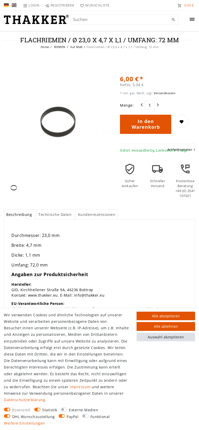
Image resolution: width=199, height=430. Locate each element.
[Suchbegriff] (124, 19)
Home (45, 47)
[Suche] (173, 20)
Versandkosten (164, 93)
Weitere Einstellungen (24, 423)
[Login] (31, 5)
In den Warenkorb (146, 124)
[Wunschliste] (94, 5)
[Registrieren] (60, 5)
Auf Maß (76, 47)
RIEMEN (59, 47)
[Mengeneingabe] (150, 105)
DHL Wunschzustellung (33, 416)
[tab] (19, 214)
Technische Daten (55, 214)
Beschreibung (19, 214)
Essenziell (21, 409)
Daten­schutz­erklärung (24, 399)
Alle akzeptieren (166, 315)
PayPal (73, 416)
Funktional (100, 416)
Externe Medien (83, 409)
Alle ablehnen (166, 326)
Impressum (80, 386)
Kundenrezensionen (97, 214)
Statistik (49, 409)
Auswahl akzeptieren (166, 337)
